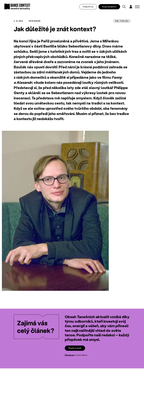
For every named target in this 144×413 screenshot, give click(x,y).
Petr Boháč (35, 21)
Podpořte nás (88, 7)
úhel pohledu (122, 21)
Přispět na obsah (74, 348)
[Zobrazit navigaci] (137, 6)
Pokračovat (69, 355)
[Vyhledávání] (124, 6)
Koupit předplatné (109, 7)
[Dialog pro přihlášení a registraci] (130, 6)
